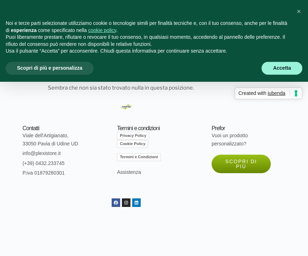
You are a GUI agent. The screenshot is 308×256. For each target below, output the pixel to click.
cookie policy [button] (102, 30)
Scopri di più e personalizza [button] (49, 68)
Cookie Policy (132, 144)
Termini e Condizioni (139, 157)
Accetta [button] (282, 68)
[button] (298, 11)
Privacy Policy (133, 135)
